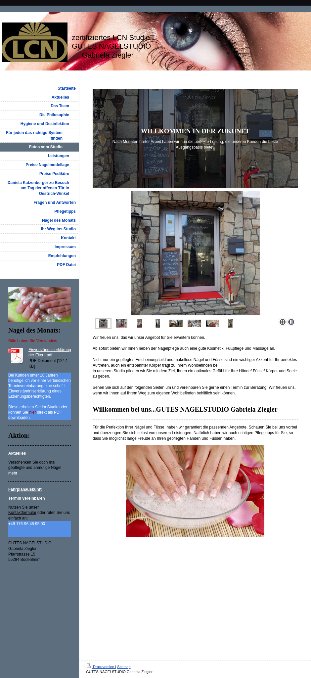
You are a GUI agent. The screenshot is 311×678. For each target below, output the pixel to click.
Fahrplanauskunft (25, 489)
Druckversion (100, 667)
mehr (12, 473)
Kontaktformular (22, 512)
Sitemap (123, 667)
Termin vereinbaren (26, 498)
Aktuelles (17, 453)
